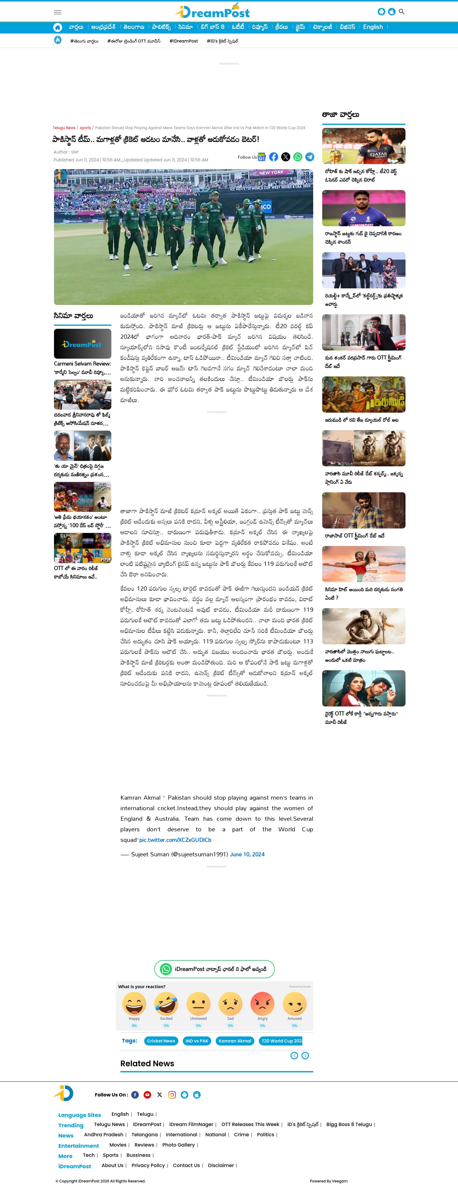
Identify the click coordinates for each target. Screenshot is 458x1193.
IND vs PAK (197, 1041)
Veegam (340, 1181)
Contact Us (186, 1166)
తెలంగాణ (134, 26)
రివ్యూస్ (260, 26)
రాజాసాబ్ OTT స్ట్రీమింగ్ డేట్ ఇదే (354, 536)
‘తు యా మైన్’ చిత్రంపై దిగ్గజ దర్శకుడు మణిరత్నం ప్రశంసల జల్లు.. (80, 470)
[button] (305, 1055)
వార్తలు (76, 26)
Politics (265, 1135)
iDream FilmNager (191, 1125)
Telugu (145, 1114)
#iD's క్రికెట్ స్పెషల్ (222, 41)
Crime (241, 1135)
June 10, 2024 (247, 854)
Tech (89, 1155)
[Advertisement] (229, 80)
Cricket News (161, 1041)
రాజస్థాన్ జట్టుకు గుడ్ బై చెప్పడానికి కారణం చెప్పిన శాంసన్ (363, 237)
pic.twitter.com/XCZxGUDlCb (175, 839)
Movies (118, 1145)
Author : (66, 152)
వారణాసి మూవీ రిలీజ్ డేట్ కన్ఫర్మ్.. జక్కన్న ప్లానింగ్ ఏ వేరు (364, 477)
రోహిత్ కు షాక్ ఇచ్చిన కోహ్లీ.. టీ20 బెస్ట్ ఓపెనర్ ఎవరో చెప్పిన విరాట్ (361, 175)
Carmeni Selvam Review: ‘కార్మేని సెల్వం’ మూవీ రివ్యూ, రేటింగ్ (82, 368)
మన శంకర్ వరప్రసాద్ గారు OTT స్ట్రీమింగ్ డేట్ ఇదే (363, 362)
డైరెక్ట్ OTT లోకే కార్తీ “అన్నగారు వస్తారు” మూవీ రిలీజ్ (361, 718)
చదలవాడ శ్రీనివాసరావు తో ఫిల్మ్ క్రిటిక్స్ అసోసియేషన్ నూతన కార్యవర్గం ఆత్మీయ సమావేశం (82, 419)
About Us (112, 1166)
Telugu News (64, 127)
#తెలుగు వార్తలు (84, 41)
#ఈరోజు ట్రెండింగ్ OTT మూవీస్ (134, 41)
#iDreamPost (184, 41)
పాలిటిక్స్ (161, 26)
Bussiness (139, 1155)
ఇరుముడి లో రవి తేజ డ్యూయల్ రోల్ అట (362, 420)
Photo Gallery (178, 1145)
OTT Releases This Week (250, 1125)
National (215, 1135)
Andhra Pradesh (103, 1135)
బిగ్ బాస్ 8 (212, 26)
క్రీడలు (281, 26)
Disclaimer (221, 1166)
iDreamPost (147, 1125)
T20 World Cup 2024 (283, 1041)
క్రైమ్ (300, 26)
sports (85, 127)
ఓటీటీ (238, 26)
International (181, 1135)
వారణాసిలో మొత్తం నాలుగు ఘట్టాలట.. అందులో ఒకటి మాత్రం (359, 655)
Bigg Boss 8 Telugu (349, 1125)
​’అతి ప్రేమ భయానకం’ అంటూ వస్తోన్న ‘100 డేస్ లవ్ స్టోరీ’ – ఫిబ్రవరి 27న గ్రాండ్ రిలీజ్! (81, 521)
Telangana (145, 1135)
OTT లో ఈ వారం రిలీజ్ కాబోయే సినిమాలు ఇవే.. (76, 572)
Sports (110, 1155)
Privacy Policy (148, 1166)
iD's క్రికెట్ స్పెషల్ (303, 1125)
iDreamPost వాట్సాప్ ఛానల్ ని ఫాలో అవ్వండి (220, 969)
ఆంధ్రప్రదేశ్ (103, 26)
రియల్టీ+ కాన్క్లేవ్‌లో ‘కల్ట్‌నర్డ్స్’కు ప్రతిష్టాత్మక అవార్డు (364, 299)
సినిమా (186, 26)
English (373, 26)
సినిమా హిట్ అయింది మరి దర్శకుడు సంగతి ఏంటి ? (364, 593)
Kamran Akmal (235, 1041)
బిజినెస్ (347, 26)
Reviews (144, 1145)
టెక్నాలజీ (322, 26)
